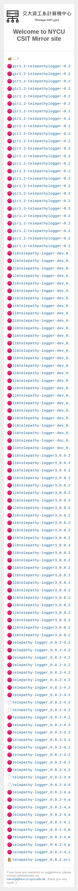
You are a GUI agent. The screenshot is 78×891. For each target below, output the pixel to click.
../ (15, 58)
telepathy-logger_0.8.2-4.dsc (43, 784)
